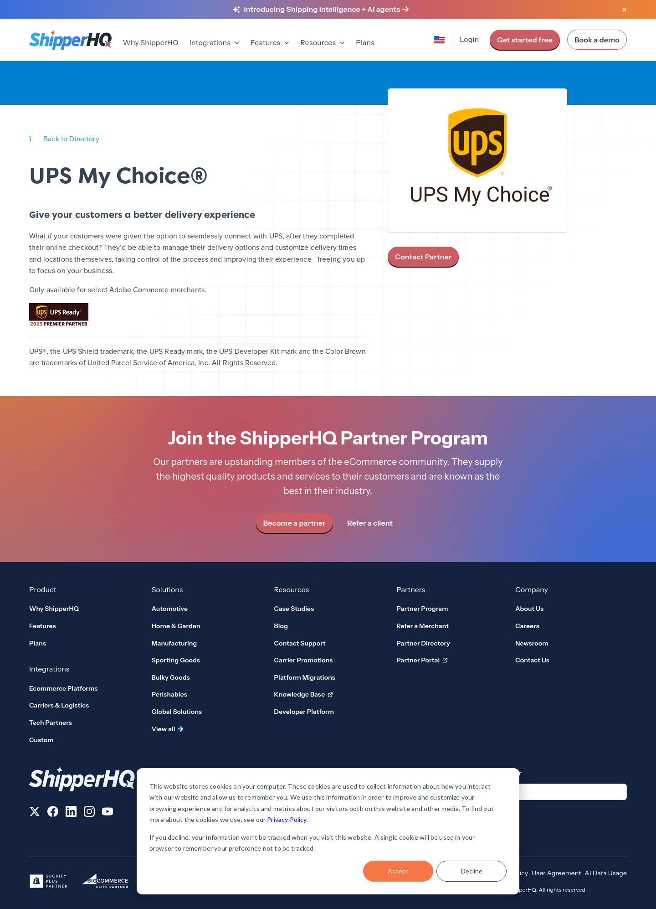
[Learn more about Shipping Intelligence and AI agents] (326, 9)
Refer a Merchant (422, 626)
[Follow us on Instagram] (89, 813)
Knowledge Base (303, 694)
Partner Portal (422, 660)
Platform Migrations (304, 677)
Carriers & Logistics (59, 705)
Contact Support (300, 643)
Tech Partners (50, 722)
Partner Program (422, 608)
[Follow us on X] (34, 813)
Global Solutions (177, 712)
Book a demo (597, 39)
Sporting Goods (176, 660)
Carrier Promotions (303, 660)
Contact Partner (423, 256)
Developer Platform (304, 712)
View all (168, 729)
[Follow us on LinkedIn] (71, 813)
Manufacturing (174, 643)
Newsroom (531, 643)
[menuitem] (150, 43)
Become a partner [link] (294, 522)
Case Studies (294, 608)
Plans (365, 42)
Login (469, 39)
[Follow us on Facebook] (52, 813)
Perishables (169, 694)
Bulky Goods (171, 677)
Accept (398, 871)
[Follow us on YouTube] (107, 813)
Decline (471, 871)
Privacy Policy (286, 819)
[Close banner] (624, 10)
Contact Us (532, 660)
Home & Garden (176, 626)
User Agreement (556, 873)
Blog (281, 626)
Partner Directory (423, 643)
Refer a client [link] (370, 522)
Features (42, 626)
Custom (41, 740)
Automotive (170, 608)
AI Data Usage (606, 873)
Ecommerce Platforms (63, 688)
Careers (527, 626)
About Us (529, 608)
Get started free (525, 39)
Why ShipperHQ (150, 42)
